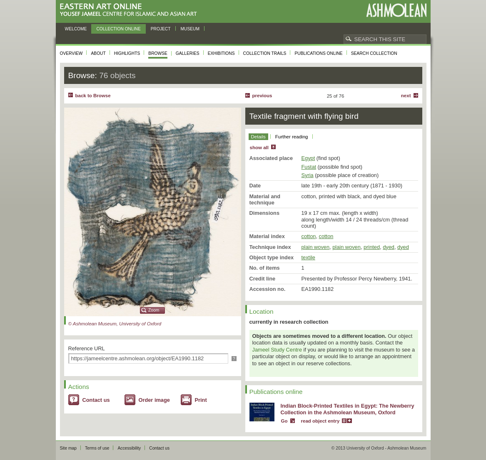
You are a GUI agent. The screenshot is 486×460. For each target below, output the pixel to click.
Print (201, 400)
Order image (154, 400)
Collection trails (265, 53)
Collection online (118, 29)
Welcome (76, 29)
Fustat (309, 167)
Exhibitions (221, 53)
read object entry (320, 420)
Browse (157, 53)
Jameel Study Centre (277, 350)
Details (258, 136)
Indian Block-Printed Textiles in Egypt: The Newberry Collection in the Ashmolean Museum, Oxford (347, 409)
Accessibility (129, 448)
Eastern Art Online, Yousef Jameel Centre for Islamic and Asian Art (130, 10)
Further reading (291, 136)
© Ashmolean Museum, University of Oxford (115, 323)
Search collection (374, 53)
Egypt (308, 158)
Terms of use (97, 448)
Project (161, 29)
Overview (71, 53)
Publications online (318, 53)
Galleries (187, 53)
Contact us (96, 400)
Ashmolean (396, 10)
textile (308, 257)
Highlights (127, 53)
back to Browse (93, 95)
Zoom (153, 310)
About (98, 53)
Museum (190, 29)
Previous (262, 95)
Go (284, 420)
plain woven (316, 247)
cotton (309, 236)
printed (372, 247)
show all (259, 147)
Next (406, 95)
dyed (388, 247)
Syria (308, 175)
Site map (68, 448)
